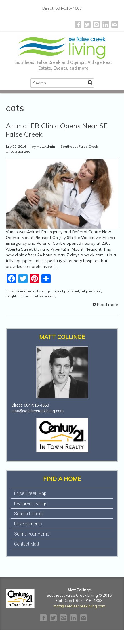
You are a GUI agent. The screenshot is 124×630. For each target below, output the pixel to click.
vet (35, 296)
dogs (46, 291)
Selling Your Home (31, 534)
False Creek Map (30, 493)
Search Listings (29, 513)
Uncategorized (18, 151)
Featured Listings (30, 503)
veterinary (48, 296)
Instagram (96, 24)
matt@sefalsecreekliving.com (37, 411)
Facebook (78, 24)
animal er (23, 291)
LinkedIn (105, 24)
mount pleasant (66, 291)
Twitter (87, 24)
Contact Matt (26, 544)
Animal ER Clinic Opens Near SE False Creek (57, 129)
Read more (107, 304)
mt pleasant (91, 291)
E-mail (114, 24)
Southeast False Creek (79, 146)
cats (36, 291)
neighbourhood (19, 296)
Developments (28, 524)
